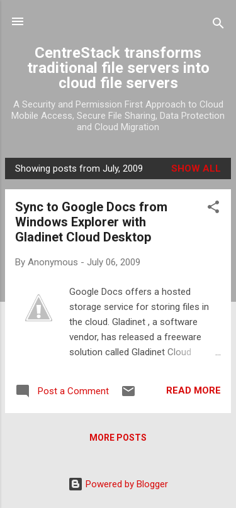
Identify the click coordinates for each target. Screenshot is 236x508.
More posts (118, 438)
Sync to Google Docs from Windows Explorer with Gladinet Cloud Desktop (91, 222)
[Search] (218, 25)
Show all (196, 168)
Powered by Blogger (118, 484)
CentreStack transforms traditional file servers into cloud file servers (118, 68)
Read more (193, 390)
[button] (213, 209)
